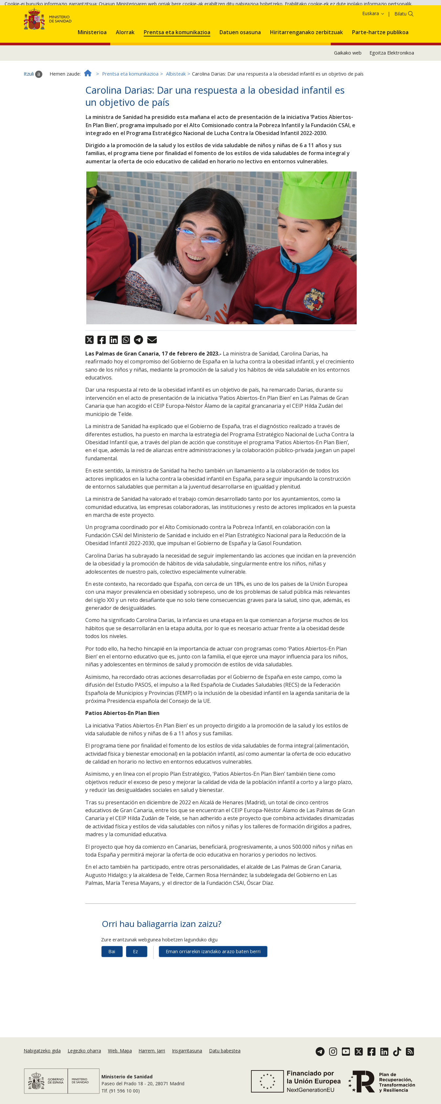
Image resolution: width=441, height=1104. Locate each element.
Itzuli (33, 111)
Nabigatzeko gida (42, 1053)
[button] (92, 68)
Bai (111, 988)
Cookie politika (409, 13)
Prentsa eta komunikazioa (130, 111)
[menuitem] (92, 68)
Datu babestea (225, 1053)
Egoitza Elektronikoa (391, 90)
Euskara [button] (373, 51)
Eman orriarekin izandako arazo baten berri (213, 988)
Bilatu (400, 51)
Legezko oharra (84, 1053)
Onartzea (37, 23)
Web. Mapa (120, 1053)
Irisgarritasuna (187, 1053)
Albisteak (176, 111)
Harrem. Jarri (151, 1053)
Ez (135, 988)
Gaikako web (348, 90)
